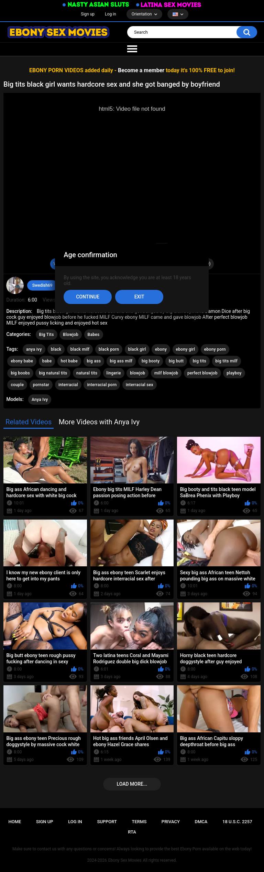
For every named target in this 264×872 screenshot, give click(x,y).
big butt (176, 361)
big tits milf (227, 361)
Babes (94, 334)
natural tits (86, 373)
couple (17, 384)
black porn (109, 349)
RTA (132, 832)
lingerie (114, 373)
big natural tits (53, 373)
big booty (151, 361)
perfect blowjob (202, 373)
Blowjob (70, 334)
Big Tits (46, 334)
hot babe (69, 361)
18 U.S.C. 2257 (237, 821)
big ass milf (121, 361)
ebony (161, 349)
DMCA (201, 821)
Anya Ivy (40, 399)
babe (47, 361)
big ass (94, 361)
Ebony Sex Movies (125, 860)
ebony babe (22, 361)
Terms (139, 821)
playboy (234, 373)
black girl (137, 349)
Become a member (141, 70)
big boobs (20, 373)
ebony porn (215, 349)
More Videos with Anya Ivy (99, 422)
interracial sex (139, 384)
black (56, 349)
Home (14, 821)
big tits (199, 361)
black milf (80, 349)
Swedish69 (42, 285)
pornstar (41, 384)
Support (107, 821)
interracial (68, 384)
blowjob (137, 373)
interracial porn (102, 384)
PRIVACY (171, 821)
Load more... (132, 784)
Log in (110, 14)
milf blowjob (166, 373)
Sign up (88, 14)
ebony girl (185, 349)
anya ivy (34, 349)
